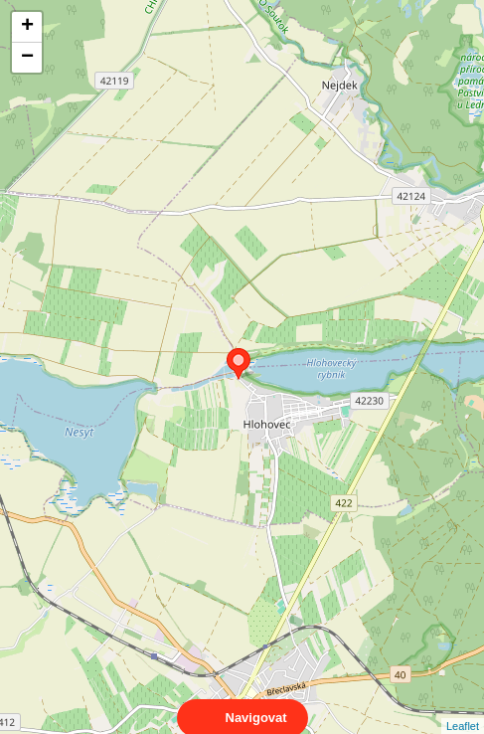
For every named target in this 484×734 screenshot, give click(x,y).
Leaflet (462, 708)
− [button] (27, 58)
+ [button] (27, 27)
